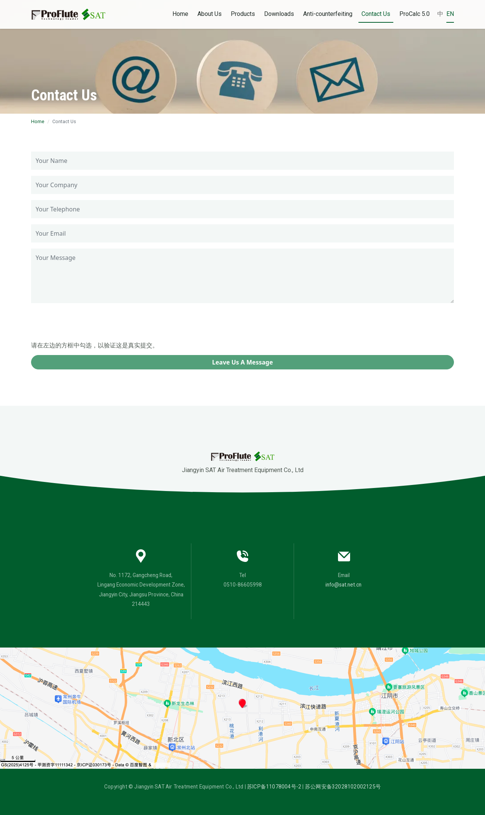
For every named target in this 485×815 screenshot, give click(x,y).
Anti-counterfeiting (327, 13)
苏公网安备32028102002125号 (343, 787)
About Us (209, 13)
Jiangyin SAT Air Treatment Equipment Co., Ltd (243, 462)
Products (243, 13)
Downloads (279, 13)
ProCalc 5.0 (414, 13)
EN (450, 13)
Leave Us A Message (242, 362)
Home (180, 13)
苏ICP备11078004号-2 (274, 787)
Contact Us (375, 13)
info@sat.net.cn (343, 585)
